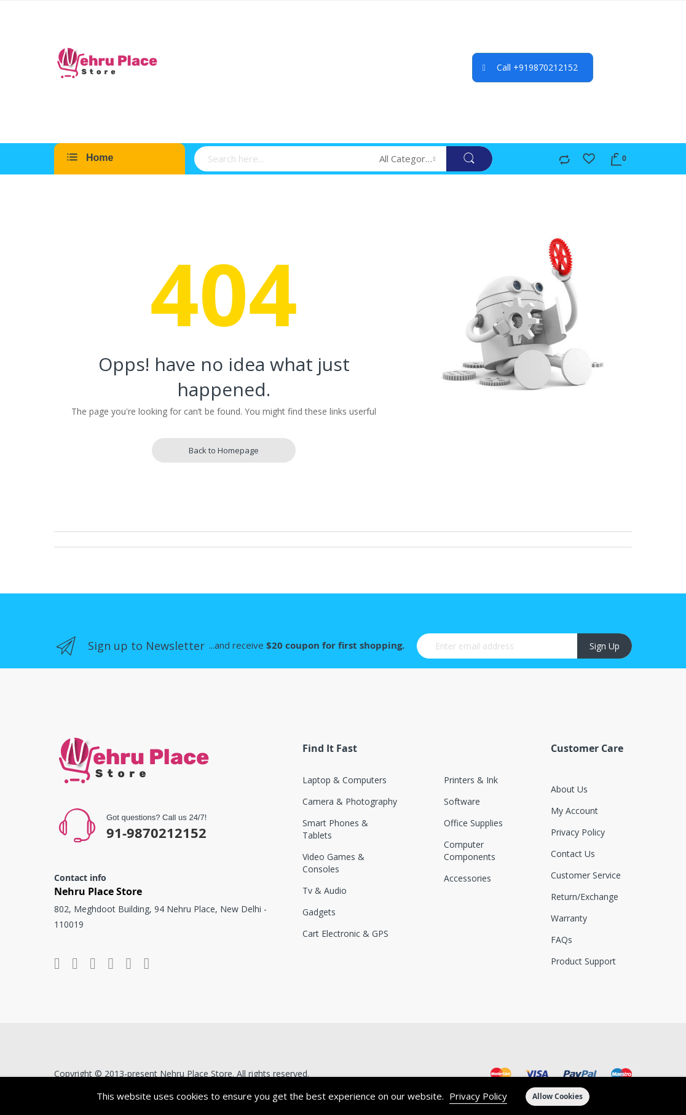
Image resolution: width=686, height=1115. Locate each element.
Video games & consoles (333, 863)
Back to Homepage (224, 450)
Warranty (569, 918)
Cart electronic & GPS (345, 933)
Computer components (469, 851)
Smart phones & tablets (335, 829)
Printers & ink (471, 780)
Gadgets (319, 912)
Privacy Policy (478, 1096)
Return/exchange (584, 896)
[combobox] (282, 158)
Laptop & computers (344, 780)
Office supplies (473, 823)
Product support (583, 961)
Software (462, 801)
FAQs (561, 939)
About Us (569, 789)
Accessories (467, 878)
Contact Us (573, 853)
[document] (343, 1096)
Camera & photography (349, 801)
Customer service (586, 875)
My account (574, 810)
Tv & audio (324, 890)
